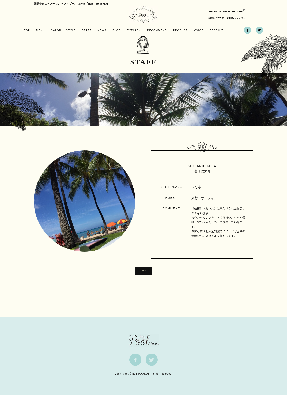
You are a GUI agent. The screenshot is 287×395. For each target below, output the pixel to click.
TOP (27, 30)
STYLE (71, 30)
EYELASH (134, 30)
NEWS (101, 30)
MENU (40, 30)
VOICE (198, 30)
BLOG (116, 30)
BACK (143, 270)
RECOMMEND (157, 30)
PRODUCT (180, 30)
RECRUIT (216, 30)
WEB (237, 11)
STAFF (86, 30)
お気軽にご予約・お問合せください (226, 18)
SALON (56, 30)
